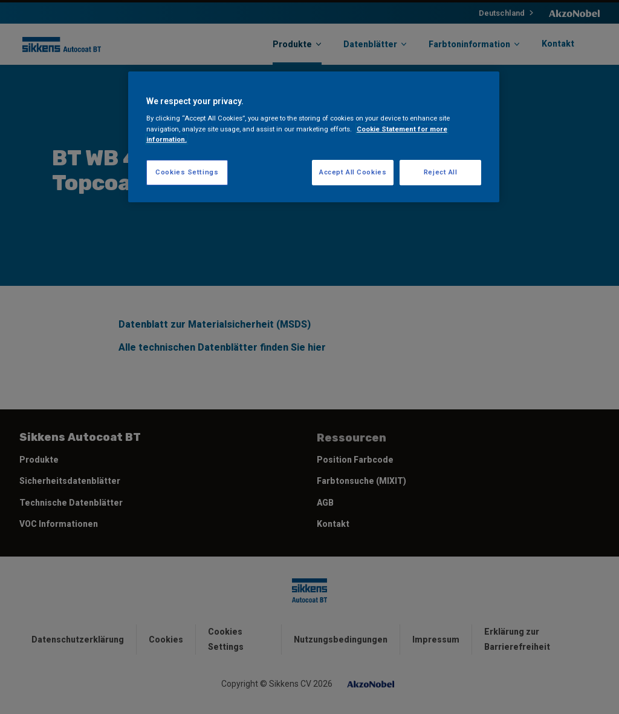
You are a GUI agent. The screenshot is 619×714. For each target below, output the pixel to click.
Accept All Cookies (352, 172)
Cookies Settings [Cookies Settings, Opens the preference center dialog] (186, 172)
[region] (313, 136)
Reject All (441, 172)
